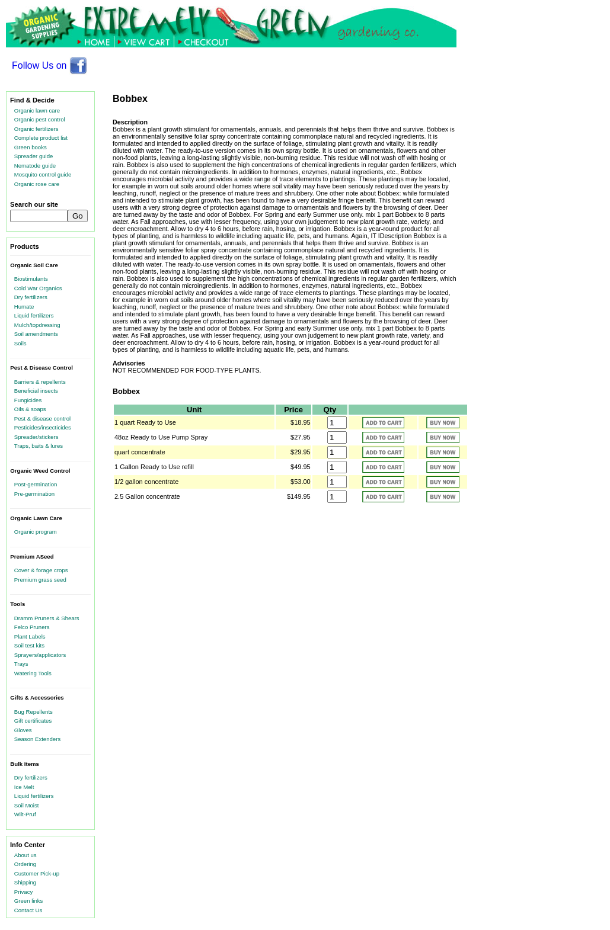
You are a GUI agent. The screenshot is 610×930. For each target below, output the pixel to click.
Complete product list (41, 137)
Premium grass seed (40, 579)
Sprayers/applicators (40, 655)
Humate (24, 306)
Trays (21, 663)
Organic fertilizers (36, 129)
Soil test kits (29, 645)
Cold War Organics (38, 288)
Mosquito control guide (43, 174)
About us (25, 855)
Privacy (23, 892)
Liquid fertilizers (34, 315)
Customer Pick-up (36, 873)
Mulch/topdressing (37, 325)
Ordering (25, 864)
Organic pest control (39, 119)
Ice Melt (24, 787)
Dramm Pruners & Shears (46, 618)
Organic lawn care (37, 110)
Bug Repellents (33, 711)
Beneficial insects (36, 390)
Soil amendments (36, 334)
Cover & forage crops (41, 570)
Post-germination (36, 484)
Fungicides (27, 400)
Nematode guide (35, 165)
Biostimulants (31, 278)
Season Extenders (37, 739)
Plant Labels (30, 636)
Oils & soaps (30, 409)
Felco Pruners (32, 627)
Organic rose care (36, 184)
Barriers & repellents (40, 382)
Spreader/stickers (36, 437)
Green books (30, 147)
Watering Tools (33, 673)
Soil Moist (26, 805)
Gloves (23, 730)
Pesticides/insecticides (42, 427)
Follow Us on (49, 65)
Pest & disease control (42, 418)
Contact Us (28, 910)
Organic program (35, 531)
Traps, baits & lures (38, 445)
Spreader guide (33, 156)
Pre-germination (34, 493)
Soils (20, 343)
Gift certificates (33, 720)
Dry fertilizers (30, 297)
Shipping (25, 882)
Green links (28, 900)
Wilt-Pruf (25, 814)
